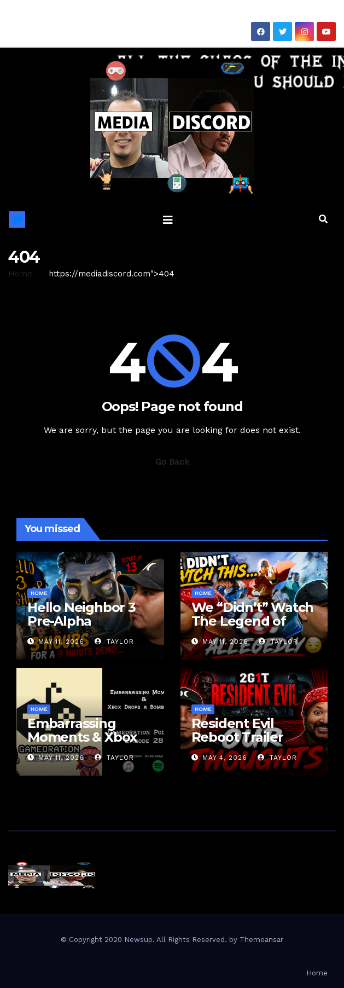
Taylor (114, 641)
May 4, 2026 (224, 757)
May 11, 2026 (61, 641)
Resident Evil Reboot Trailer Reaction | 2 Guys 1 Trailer (250, 743)
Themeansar (261, 939)
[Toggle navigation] (168, 219)
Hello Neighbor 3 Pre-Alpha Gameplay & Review (81, 627)
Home (20, 274)
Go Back (172, 462)
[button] (323, 219)
